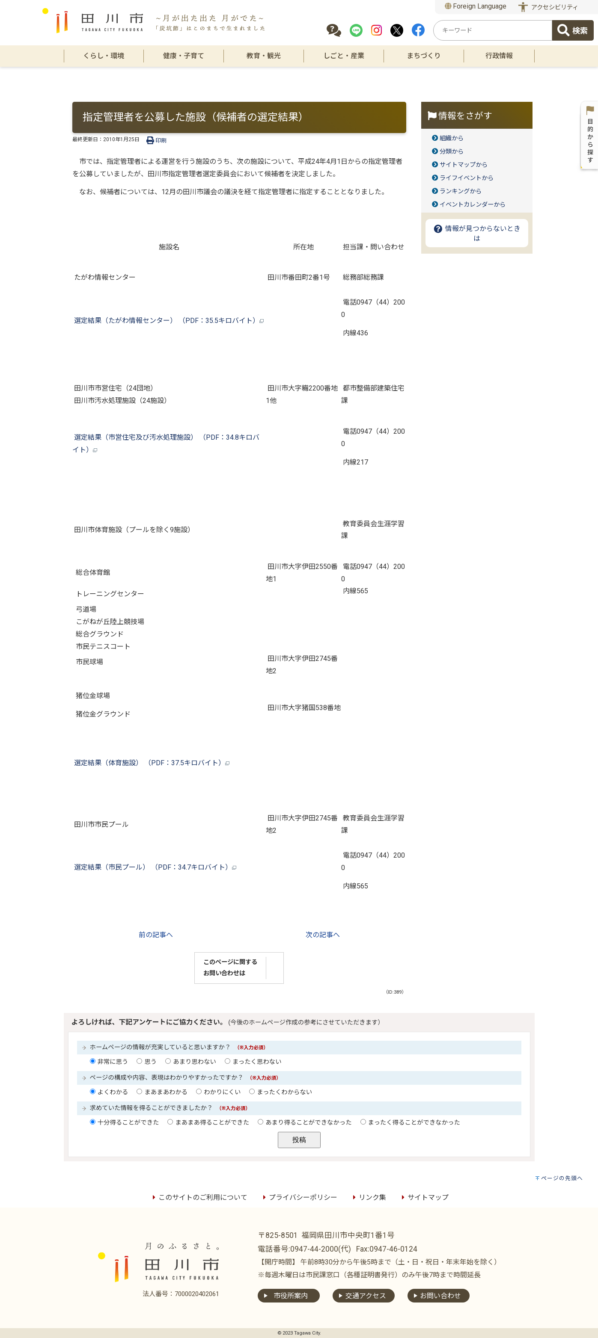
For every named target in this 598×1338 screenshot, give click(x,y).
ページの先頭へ (562, 1178)
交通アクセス (365, 1296)
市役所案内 (291, 1296)
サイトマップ (424, 1197)
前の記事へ (156, 935)
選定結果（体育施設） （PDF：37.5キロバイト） (150, 763)
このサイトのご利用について (198, 1197)
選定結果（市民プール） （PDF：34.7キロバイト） (154, 867)
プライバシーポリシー (298, 1197)
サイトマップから (464, 165)
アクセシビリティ (554, 7)
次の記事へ (323, 935)
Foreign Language (476, 6)
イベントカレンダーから (473, 204)
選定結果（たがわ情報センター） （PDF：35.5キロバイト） (168, 321)
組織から (452, 138)
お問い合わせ (440, 1296)
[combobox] (492, 30)
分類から (452, 151)
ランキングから (461, 191)
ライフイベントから (467, 178)
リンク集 (368, 1197)
